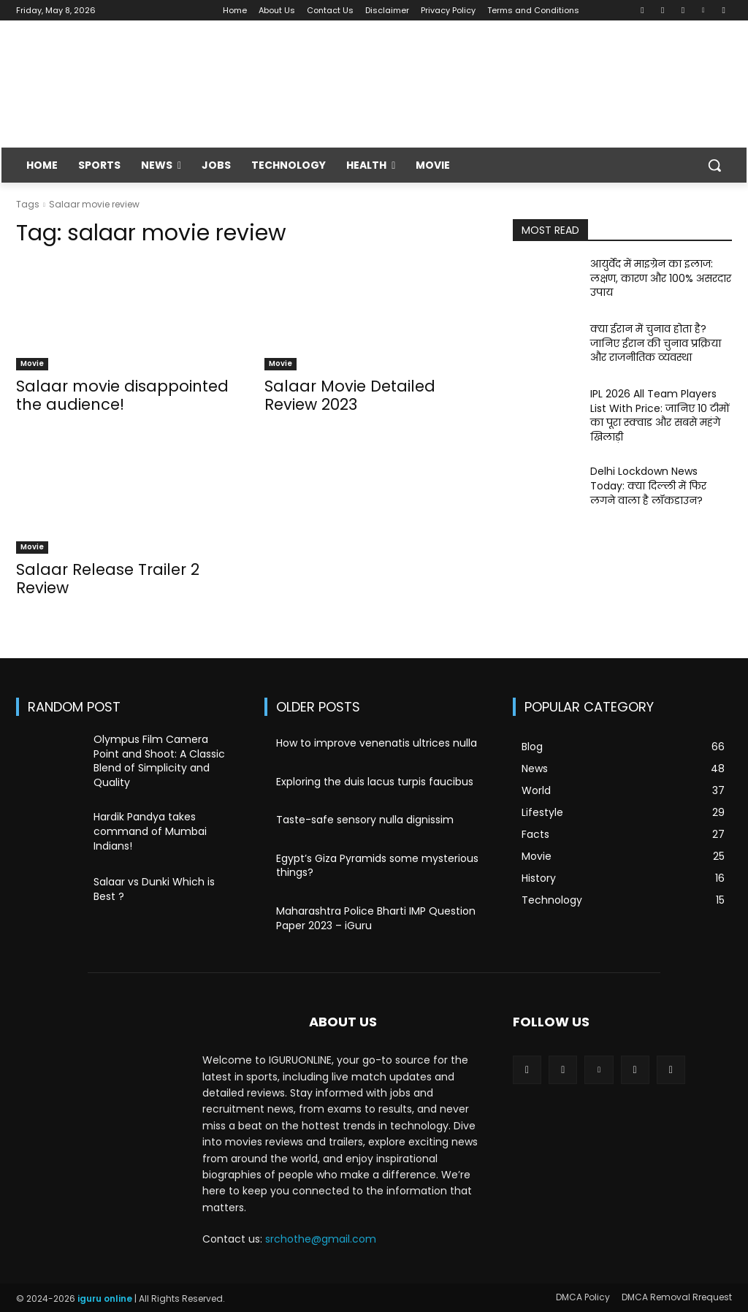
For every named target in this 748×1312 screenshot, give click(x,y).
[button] (714, 165)
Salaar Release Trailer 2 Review (107, 578)
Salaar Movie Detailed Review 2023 (349, 395)
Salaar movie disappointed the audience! (122, 395)
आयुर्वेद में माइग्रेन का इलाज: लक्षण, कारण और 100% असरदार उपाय (660, 278)
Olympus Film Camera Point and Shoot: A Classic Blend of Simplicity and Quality (159, 761)
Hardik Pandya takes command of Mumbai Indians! (150, 831)
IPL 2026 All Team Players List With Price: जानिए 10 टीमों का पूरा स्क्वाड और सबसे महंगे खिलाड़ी (660, 415)
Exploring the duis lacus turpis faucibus (374, 781)
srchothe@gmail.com (320, 1239)
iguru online (104, 1298)
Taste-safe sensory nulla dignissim (365, 819)
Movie (32, 363)
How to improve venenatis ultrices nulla (376, 743)
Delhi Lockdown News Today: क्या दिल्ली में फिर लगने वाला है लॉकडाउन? (648, 485)
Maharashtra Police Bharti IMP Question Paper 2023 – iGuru (376, 918)
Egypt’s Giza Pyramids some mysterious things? (377, 865)
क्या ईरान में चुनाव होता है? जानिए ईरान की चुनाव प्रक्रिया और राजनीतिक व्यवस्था (655, 343)
